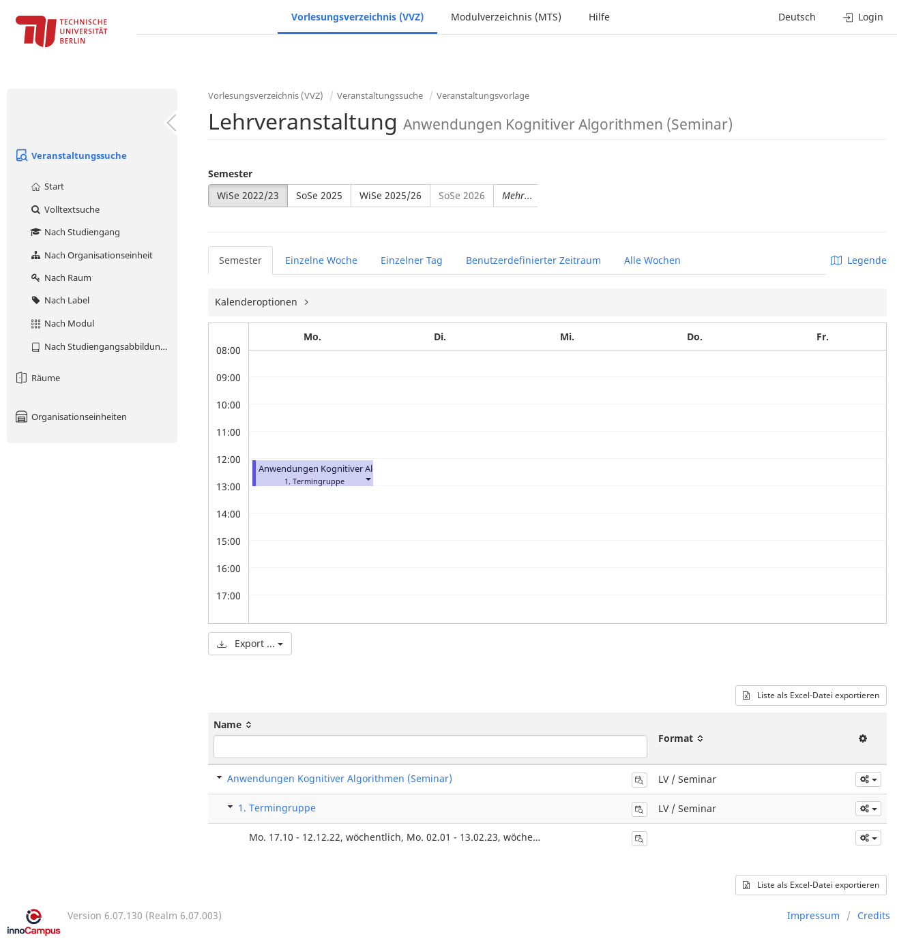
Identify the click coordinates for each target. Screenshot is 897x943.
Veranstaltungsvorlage (483, 95)
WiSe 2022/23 (248, 195)
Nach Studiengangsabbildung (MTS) (103, 346)
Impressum (813, 915)
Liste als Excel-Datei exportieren (811, 695)
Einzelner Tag (412, 260)
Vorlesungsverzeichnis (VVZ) (357, 16)
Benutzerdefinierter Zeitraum (533, 260)
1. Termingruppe (277, 807)
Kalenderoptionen (257, 301)
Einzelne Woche (321, 260)
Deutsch (797, 16)
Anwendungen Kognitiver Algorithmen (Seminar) (358, 469)
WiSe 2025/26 (390, 195)
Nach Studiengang (74, 232)
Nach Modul (61, 323)
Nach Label (59, 300)
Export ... (250, 643)
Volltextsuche (64, 209)
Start (46, 186)
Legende (859, 260)
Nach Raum (60, 277)
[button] (367, 478)
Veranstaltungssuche (70, 155)
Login (863, 16)
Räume (37, 378)
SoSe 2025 (319, 195)
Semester (230, 173)
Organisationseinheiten (70, 416)
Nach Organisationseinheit (91, 255)
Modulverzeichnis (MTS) (506, 16)
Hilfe (599, 16)
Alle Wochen (652, 260)
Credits (873, 915)
